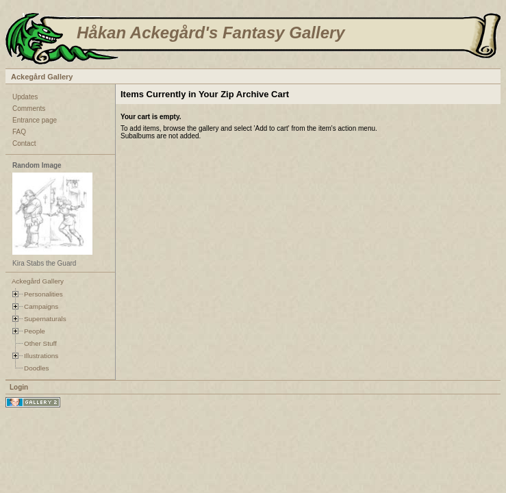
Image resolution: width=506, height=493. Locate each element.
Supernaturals (45, 319)
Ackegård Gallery (42, 77)
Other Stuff (40, 343)
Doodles (36, 368)
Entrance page (34, 120)
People (34, 331)
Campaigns (41, 306)
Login (19, 387)
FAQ (19, 132)
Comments (28, 108)
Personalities (43, 294)
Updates (25, 97)
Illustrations (41, 355)
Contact (24, 143)
